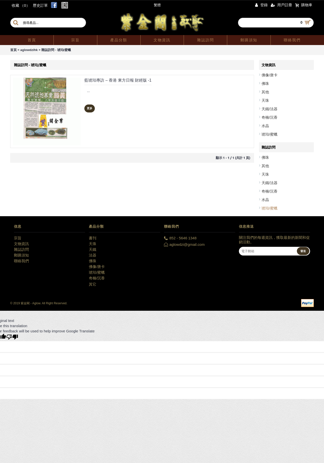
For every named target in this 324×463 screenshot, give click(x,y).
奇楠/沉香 (269, 117)
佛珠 (265, 83)
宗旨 (17, 238)
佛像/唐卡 (269, 75)
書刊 (92, 238)
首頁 (13, 50)
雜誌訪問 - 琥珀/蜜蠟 (56, 50)
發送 (303, 251)
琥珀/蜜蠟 (269, 134)
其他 (265, 92)
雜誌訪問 (21, 249)
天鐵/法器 (269, 109)
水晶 (265, 126)
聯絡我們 (21, 261)
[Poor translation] (12, 337)
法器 (92, 255)
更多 (89, 108)
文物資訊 (21, 244)
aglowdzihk (29, 50)
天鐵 (92, 249)
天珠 (265, 100)
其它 (92, 284)
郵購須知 (21, 255)
